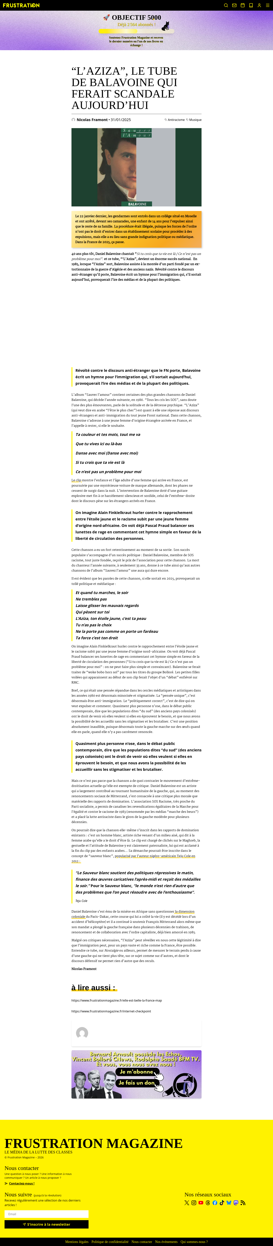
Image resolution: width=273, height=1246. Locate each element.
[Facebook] (215, 1202)
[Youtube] (200, 1202)
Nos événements (166, 1242)
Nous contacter (142, 1242)
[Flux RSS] (243, 1203)
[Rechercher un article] (226, 5)
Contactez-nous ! (20, 1183)
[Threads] (208, 1202)
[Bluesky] (229, 1203)
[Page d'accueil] (21, 5)
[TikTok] (222, 1202)
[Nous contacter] (234, 5)
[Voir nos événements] (242, 5)
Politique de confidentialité (110, 1242)
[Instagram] (193, 1202)
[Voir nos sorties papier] (251, 5)
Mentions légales (76, 1242)
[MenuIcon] (267, 5)
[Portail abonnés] (259, 5)
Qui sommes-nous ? (194, 1242)
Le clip (76, 480)
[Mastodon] (236, 1202)
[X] (186, 1202)
